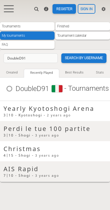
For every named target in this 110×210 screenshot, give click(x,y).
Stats (100, 72)
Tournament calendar (71, 36)
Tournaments (11, 26)
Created (12, 72)
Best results (74, 72)
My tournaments (13, 36)
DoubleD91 (32, 89)
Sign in (86, 9)
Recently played (41, 73)
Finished (63, 26)
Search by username (84, 58)
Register (64, 9)
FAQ (5, 45)
